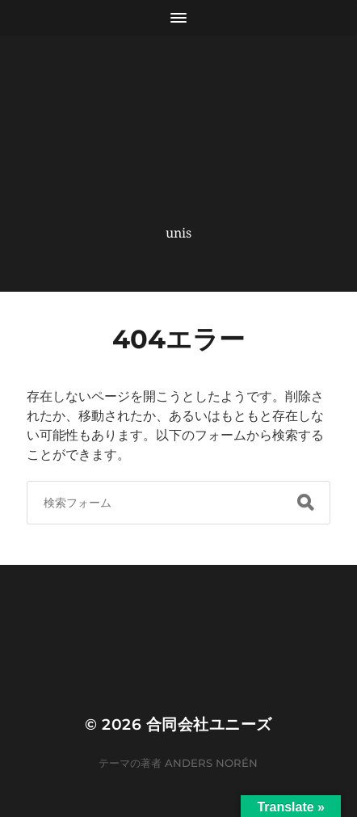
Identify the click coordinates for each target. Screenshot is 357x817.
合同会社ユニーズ (209, 724)
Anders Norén (211, 762)
